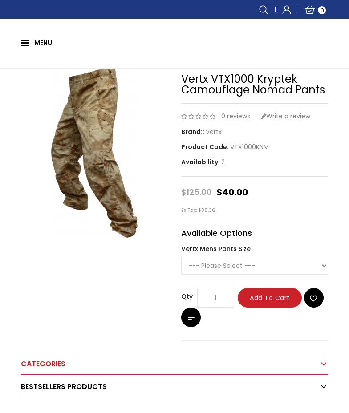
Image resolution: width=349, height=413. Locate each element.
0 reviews (235, 116)
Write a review (285, 116)
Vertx (214, 131)
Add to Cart (270, 297)
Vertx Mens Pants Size (216, 248)
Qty (187, 296)
